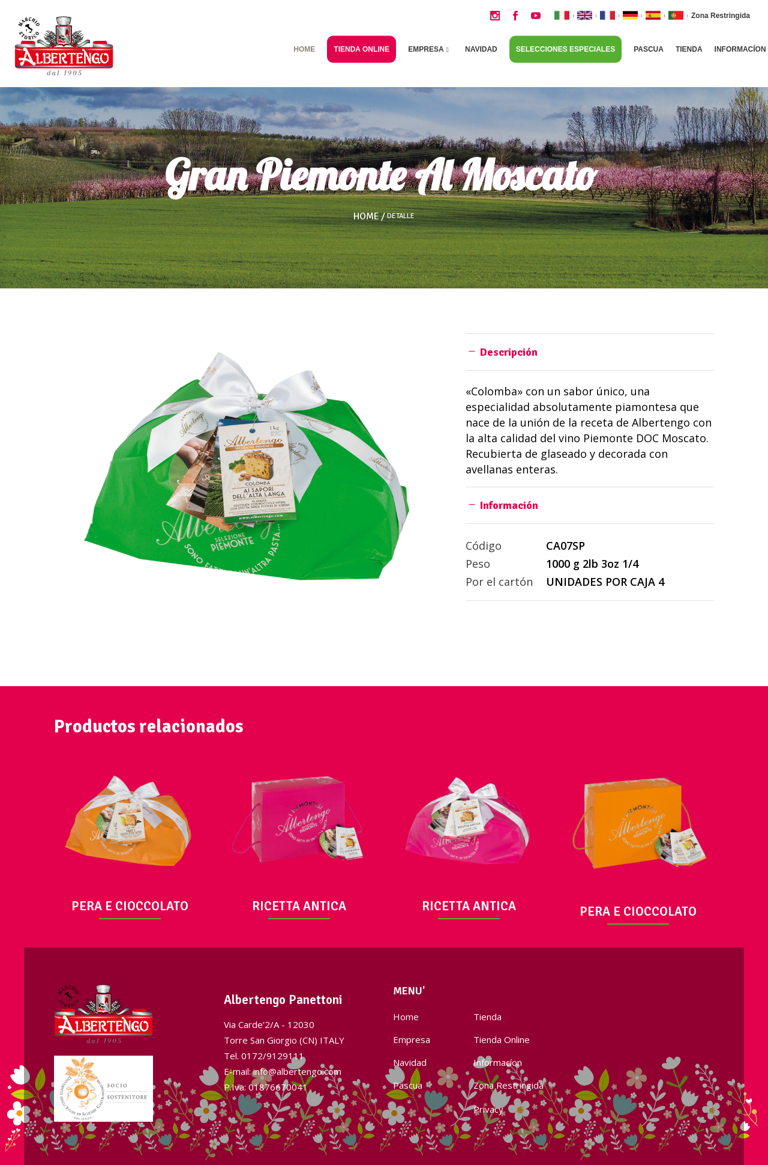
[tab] (590, 351)
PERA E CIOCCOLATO (129, 906)
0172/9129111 (272, 1056)
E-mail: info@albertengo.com (282, 1071)
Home (366, 216)
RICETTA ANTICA (299, 906)
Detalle (401, 216)
